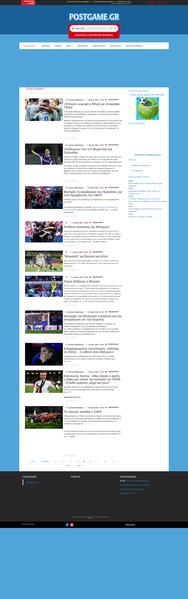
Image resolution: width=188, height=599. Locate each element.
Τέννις (58, 46)
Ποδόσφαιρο (30, 46)
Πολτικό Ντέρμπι (135, 46)
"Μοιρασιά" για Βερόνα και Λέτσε (86, 256)
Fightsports (98, 46)
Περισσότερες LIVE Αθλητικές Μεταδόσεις (94, 35)
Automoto (83, 46)
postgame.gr (32, 482)
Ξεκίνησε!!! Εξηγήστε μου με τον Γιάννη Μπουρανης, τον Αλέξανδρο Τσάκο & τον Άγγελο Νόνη (147, 201)
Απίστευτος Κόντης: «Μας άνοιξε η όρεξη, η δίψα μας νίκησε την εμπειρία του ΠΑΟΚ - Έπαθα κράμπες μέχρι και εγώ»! (92, 379)
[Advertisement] (94, 68)
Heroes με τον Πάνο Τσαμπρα (140, 217)
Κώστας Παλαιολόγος (76, 100)
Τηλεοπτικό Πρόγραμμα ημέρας (147, 155)
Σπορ (69, 46)
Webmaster (130, 524)
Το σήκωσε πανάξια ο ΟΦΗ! (83, 411)
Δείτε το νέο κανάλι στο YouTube (147, 94)
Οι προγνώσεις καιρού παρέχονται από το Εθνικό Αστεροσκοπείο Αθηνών (90, 517)
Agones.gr (122, 3)
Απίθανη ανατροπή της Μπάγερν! (86, 227)
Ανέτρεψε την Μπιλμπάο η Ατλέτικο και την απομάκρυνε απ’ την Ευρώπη (93, 317)
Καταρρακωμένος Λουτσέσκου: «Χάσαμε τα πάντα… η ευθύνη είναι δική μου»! (91, 350)
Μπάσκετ (46, 46)
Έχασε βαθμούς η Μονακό (82, 281)
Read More (70, 138)
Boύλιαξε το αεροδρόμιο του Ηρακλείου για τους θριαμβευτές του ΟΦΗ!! (93, 193)
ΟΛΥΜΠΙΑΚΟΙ (115, 46)
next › (68, 465)
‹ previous (45, 461)
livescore (128, 3)
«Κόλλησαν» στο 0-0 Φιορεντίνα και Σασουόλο (88, 150)
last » (79, 465)
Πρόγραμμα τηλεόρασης (141, 165)
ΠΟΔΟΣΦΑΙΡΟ (113, 100)
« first (32, 461)
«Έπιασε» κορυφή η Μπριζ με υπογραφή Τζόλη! (92, 105)
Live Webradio (137, 171)
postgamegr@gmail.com (138, 481)
